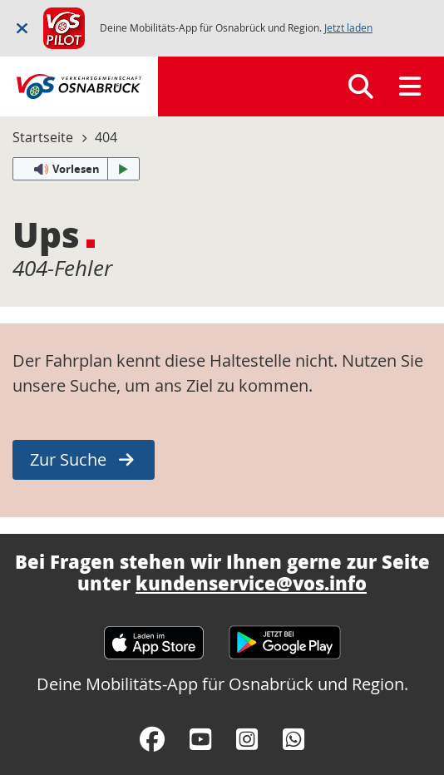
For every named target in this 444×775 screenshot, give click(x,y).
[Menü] (410, 86)
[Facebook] (152, 739)
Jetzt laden (348, 28)
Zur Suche (68, 459)
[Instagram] (247, 739)
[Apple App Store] (154, 635)
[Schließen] (22, 28)
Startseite (42, 137)
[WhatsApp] (293, 739)
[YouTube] (200, 739)
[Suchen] (361, 86)
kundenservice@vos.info (251, 582)
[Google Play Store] (285, 635)
